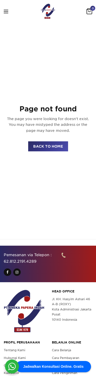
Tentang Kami (14, 350)
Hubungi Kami (15, 357)
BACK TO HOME (48, 146)
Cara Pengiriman (64, 373)
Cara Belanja (61, 350)
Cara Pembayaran (65, 357)
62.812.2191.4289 (20, 261)
